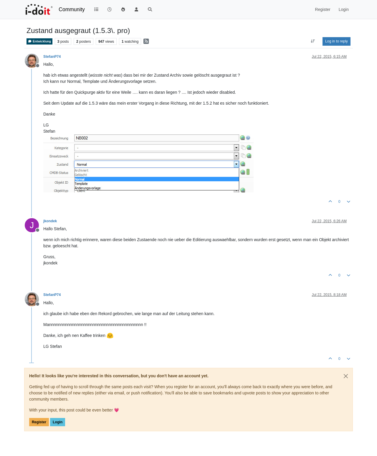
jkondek (50, 221)
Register (39, 422)
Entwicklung (39, 41)
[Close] (346, 376)
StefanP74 (52, 57)
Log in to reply (336, 41)
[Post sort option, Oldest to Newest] (313, 41)
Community (72, 9)
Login (57, 422)
